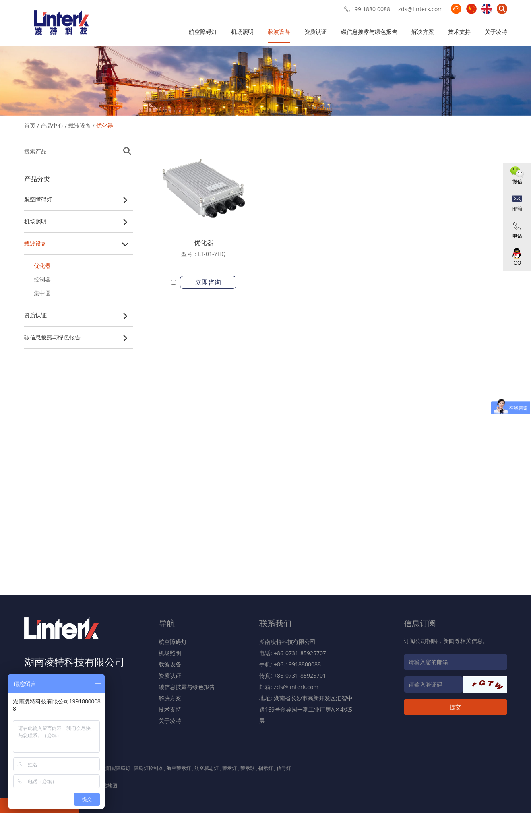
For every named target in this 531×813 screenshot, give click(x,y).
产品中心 (52, 125)
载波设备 (279, 31)
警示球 (247, 768)
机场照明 (242, 31)
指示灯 (265, 768)
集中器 (42, 293)
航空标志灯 (206, 768)
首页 (29, 125)
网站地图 (107, 785)
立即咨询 (208, 282)
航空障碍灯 (203, 31)
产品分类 (37, 178)
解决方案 (422, 31)
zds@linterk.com (420, 9)
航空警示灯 (179, 768)
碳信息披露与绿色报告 (369, 31)
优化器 (104, 125)
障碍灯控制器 (148, 768)
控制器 (42, 279)
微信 (517, 181)
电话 (517, 235)
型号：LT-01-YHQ (203, 254)
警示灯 (229, 768)
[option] (265, 79)
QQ (517, 262)
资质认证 (315, 31)
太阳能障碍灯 (115, 768)
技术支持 (459, 31)
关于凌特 (496, 31)
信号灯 (284, 768)
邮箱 (517, 208)
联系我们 (275, 623)
